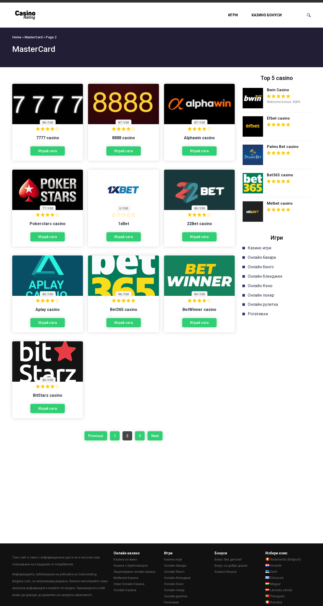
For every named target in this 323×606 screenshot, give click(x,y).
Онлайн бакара (262, 257)
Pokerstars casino (48, 223)
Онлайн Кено (260, 285)
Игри (233, 15)
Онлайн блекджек (265, 276)
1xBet (123, 223)
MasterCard (33, 37)
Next (155, 436)
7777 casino (47, 137)
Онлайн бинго (261, 266)
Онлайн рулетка (263, 304)
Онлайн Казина (125, 590)
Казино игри (259, 248)
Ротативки (258, 313)
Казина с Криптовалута (131, 565)
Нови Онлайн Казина (129, 584)
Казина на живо (125, 559)
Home (16, 37)
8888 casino (123, 137)
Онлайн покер (261, 295)
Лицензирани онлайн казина (134, 572)
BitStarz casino (47, 395)
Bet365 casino (123, 309)
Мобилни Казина (126, 578)
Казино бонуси (267, 15)
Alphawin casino (199, 137)
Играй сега (47, 151)
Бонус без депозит (228, 559)
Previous (95, 436)
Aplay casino (47, 309)
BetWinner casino (199, 309)
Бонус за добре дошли (231, 565)
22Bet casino (199, 223)
